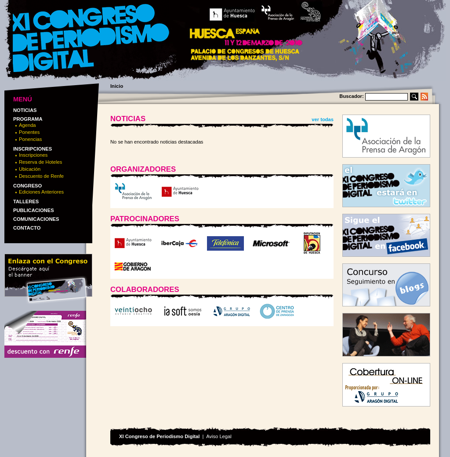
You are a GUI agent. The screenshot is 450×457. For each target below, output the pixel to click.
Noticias (24, 110)
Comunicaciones (36, 219)
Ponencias (30, 139)
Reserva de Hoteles (40, 162)
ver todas (323, 119)
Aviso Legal (219, 436)
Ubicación (29, 169)
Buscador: (351, 96)
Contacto (26, 227)
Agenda (27, 125)
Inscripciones (32, 148)
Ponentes (29, 132)
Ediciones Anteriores (41, 191)
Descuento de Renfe (41, 176)
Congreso (27, 185)
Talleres (26, 201)
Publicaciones (33, 210)
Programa (28, 119)
